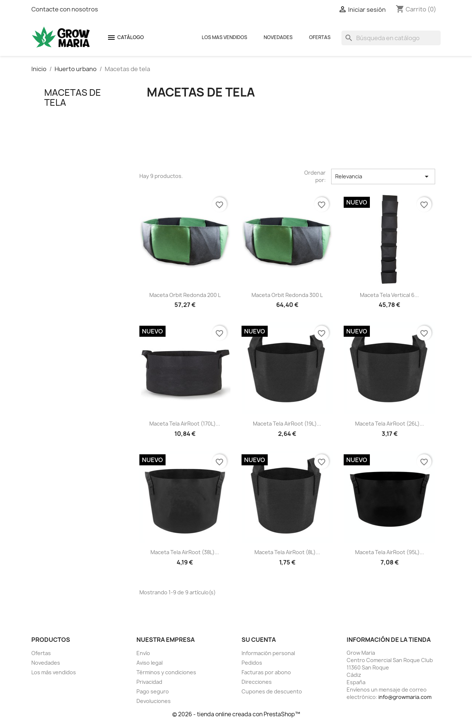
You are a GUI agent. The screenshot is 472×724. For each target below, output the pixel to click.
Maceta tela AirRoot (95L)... (389, 552)
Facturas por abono (266, 672)
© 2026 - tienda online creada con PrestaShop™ (236, 714)
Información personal (268, 653)
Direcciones (257, 681)
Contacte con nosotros (64, 9)
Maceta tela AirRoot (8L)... (287, 552)
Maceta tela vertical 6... (389, 294)
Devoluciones (153, 700)
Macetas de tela (72, 97)
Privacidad (149, 681)
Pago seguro (152, 691)
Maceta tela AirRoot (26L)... (389, 423)
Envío (143, 653)
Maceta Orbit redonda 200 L (185, 294)
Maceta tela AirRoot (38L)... (184, 552)
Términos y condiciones (166, 672)
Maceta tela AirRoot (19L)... (287, 423)
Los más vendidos (53, 672)
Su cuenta (259, 640)
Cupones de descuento (272, 691)
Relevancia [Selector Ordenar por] (383, 176)
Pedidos (252, 662)
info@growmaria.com (404, 696)
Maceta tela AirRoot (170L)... (184, 423)
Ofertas (319, 37)
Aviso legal (149, 662)
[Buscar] (391, 38)
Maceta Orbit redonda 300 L (287, 294)
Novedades (278, 37)
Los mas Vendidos (224, 37)
